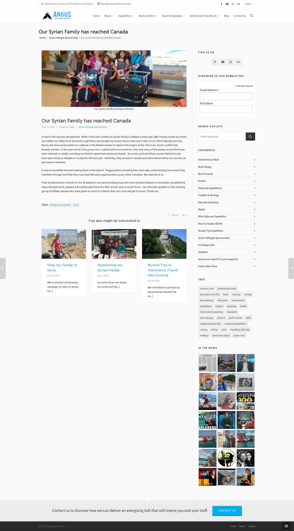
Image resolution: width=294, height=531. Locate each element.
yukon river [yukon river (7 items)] (239, 335)
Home (43, 37)
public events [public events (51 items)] (235, 317)
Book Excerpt (205, 174)
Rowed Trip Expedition (210, 231)
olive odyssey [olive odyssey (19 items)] (206, 317)
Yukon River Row (207, 266)
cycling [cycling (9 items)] (247, 294)
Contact (251, 526)
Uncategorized (206, 245)
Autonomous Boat (208, 159)
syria (76, 204)
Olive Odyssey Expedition (212, 216)
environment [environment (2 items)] (238, 300)
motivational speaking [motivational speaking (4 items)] (211, 312)
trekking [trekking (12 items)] (204, 335)
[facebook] (222, 3)
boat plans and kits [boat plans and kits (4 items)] (209, 294)
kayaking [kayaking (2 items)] (231, 306)
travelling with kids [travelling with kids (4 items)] (239, 329)
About (242, 526)
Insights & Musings (208, 195)
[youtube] (228, 3)
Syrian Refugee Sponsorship (63, 37)
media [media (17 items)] (243, 306)
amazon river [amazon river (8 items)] (207, 288)
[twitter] (233, 3)
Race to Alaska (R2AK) (210, 223)
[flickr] (239, 3)
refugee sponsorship (60, 204)
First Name (206, 103)
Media (201, 209)
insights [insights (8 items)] (219, 306)
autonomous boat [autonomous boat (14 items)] (227, 288)
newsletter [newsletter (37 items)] (232, 312)
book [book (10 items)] (225, 294)
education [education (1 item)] (223, 300)
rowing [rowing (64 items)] (203, 329)
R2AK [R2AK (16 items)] (248, 317)
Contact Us (227, 510)
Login (249, 3)
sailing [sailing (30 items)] (214, 329)
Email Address (209, 90)
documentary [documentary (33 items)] (207, 300)
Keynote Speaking (208, 202)
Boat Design (205, 167)
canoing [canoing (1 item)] (236, 294)
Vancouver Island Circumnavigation (218, 259)
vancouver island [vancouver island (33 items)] (221, 335)
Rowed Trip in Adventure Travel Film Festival (163, 270)
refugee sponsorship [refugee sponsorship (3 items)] (210, 323)
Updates (203, 252)
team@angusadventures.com (114, 3)
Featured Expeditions (210, 188)
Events (202, 181)
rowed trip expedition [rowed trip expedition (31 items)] (235, 323)
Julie (71, 127)
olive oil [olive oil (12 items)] (221, 317)
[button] (250, 136)
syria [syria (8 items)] (223, 329)
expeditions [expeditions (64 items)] (206, 306)
